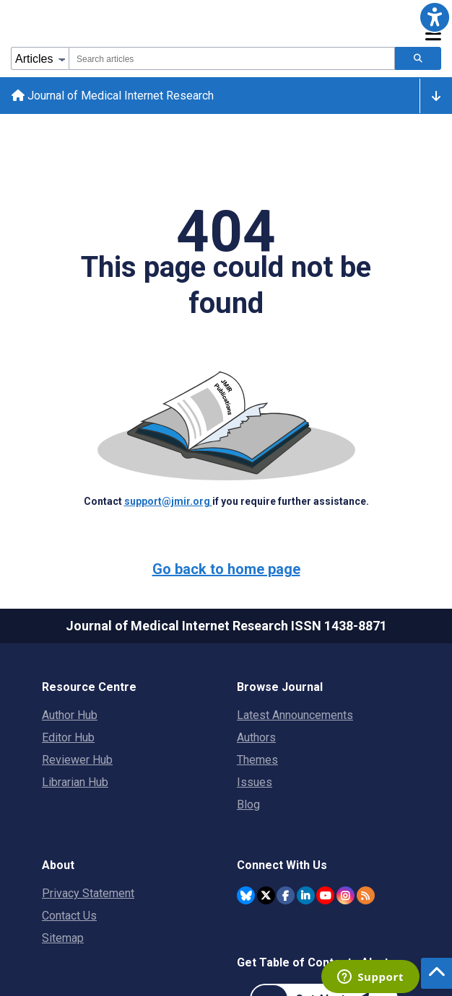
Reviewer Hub (77, 760)
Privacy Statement (88, 893)
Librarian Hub (75, 782)
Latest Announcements (295, 715)
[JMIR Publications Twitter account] (266, 895)
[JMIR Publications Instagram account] (345, 895)
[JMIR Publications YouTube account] (325, 895)
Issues (254, 782)
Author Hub (69, 715)
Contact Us (69, 915)
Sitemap (63, 938)
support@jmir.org (168, 501)
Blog (248, 804)
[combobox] (232, 58)
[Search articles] (418, 58)
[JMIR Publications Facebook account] (286, 895)
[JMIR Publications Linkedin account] (306, 895)
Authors (256, 737)
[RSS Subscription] (366, 895)
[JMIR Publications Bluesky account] (246, 895)
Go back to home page (226, 569)
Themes (257, 760)
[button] (435, 17)
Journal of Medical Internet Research (113, 95)
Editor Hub (68, 737)
